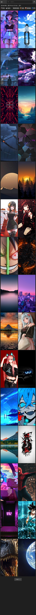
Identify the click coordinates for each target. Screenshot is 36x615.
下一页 (18, 579)
